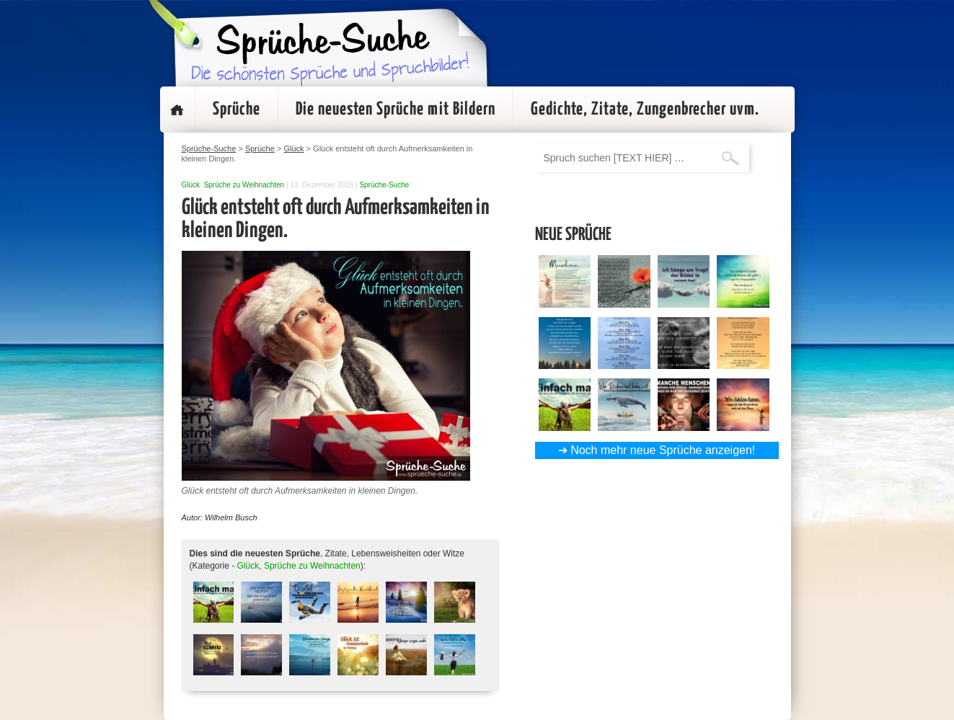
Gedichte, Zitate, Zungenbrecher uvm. (645, 109)
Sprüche (236, 109)
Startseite (177, 109)
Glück (191, 185)
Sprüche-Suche (384, 185)
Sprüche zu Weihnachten (244, 185)
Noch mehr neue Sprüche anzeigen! (662, 450)
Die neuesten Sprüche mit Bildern (395, 109)
